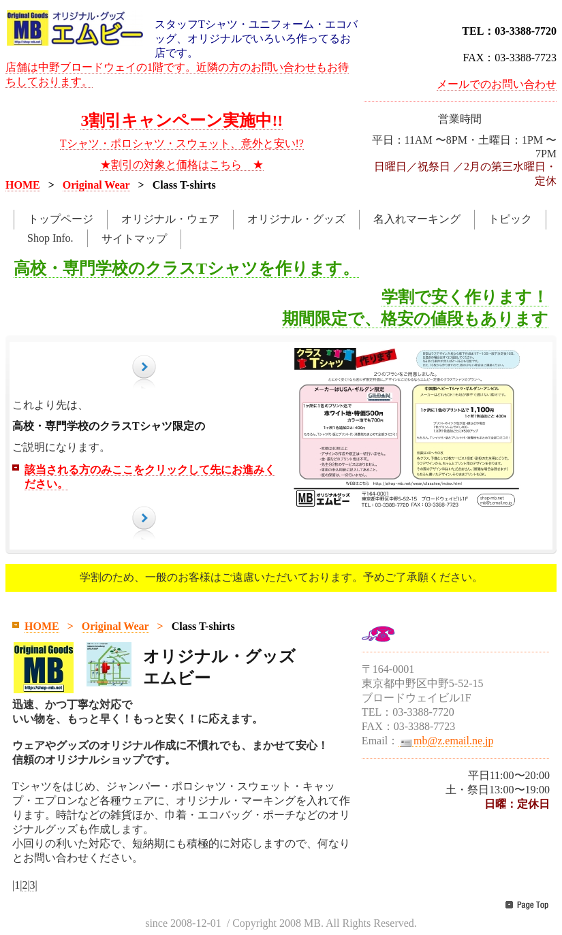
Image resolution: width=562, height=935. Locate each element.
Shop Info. (50, 238)
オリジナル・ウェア (170, 219)
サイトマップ (134, 238)
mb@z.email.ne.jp (446, 741)
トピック (510, 219)
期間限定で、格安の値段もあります (415, 319)
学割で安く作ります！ (464, 297)
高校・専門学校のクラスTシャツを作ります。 (186, 268)
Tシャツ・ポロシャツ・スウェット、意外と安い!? (182, 143)
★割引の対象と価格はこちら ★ (182, 164)
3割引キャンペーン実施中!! (181, 120)
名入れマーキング (416, 219)
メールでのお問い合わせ (497, 84)
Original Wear (96, 185)
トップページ (60, 219)
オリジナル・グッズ (296, 219)
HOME (22, 185)
